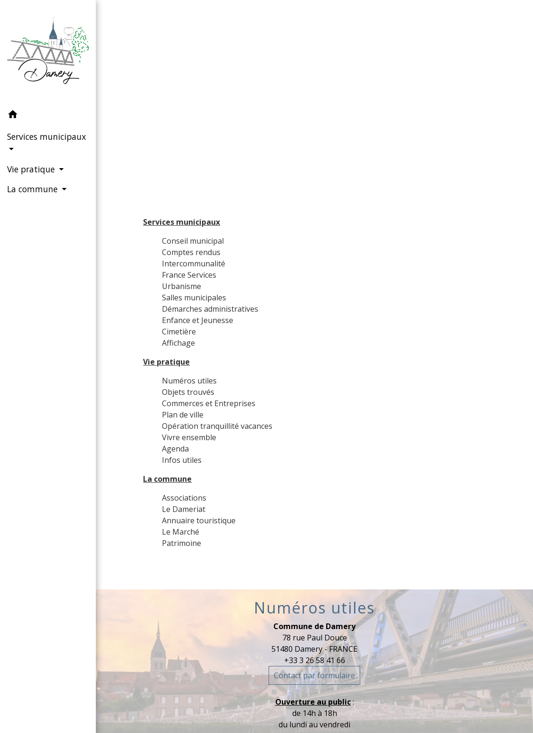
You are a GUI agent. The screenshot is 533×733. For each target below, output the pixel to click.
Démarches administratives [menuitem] (210, 309)
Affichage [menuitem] (178, 343)
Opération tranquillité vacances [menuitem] (217, 426)
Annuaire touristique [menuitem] (199, 520)
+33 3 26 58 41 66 (314, 660)
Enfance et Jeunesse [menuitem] (197, 320)
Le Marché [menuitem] (180, 532)
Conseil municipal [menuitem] (193, 241)
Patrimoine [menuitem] (181, 543)
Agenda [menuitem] (175, 448)
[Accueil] (48, 52)
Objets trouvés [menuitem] (188, 392)
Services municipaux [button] (46, 136)
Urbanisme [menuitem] (181, 286)
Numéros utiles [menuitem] (189, 380)
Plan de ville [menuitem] (182, 414)
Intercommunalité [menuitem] (193, 263)
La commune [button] (33, 189)
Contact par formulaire (314, 675)
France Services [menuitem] (189, 275)
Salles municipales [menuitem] (194, 297)
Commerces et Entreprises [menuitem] (208, 403)
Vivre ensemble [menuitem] (189, 437)
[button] (48, 116)
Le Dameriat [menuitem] (183, 509)
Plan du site (338, 102)
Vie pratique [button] (32, 169)
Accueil (279, 102)
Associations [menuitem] (184, 498)
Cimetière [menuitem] (179, 331)
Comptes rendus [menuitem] (191, 252)
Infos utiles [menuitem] (182, 460)
